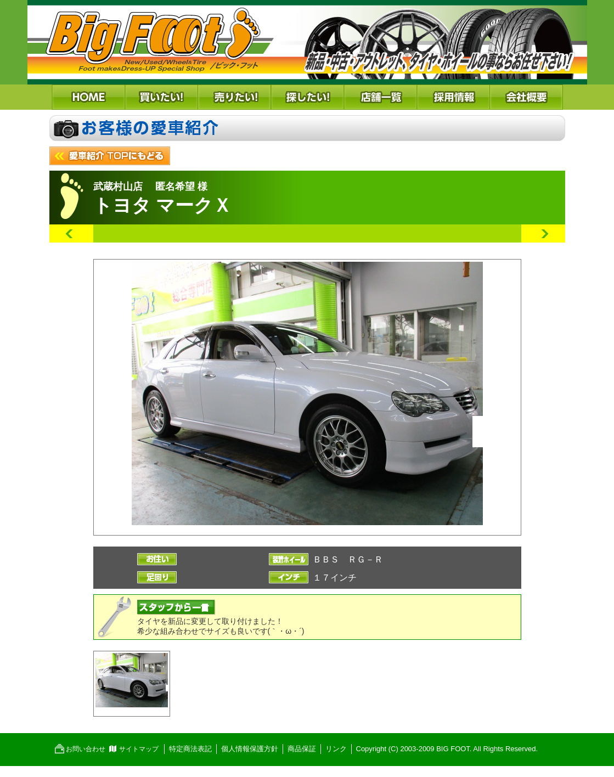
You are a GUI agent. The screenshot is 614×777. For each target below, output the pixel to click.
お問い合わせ (85, 749)
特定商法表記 (190, 749)
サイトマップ (139, 749)
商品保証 (302, 749)
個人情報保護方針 (249, 749)
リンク (336, 749)
